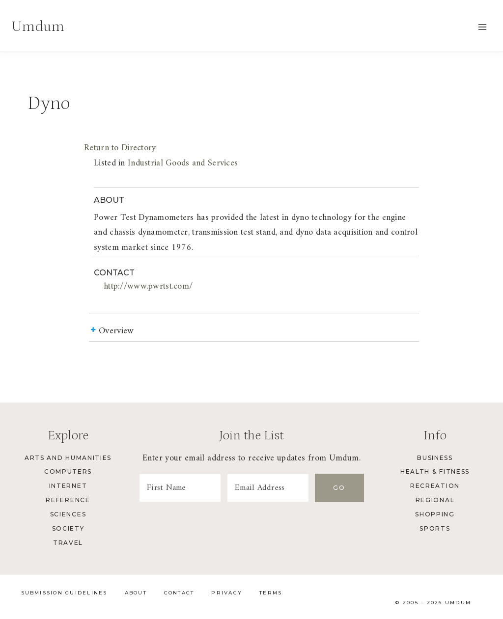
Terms (270, 593)
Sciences (68, 514)
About (136, 593)
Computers (68, 471)
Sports (434, 528)
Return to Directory (120, 148)
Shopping (434, 514)
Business (434, 457)
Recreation (435, 485)
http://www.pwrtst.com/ (148, 286)
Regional (435, 500)
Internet (68, 485)
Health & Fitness (435, 471)
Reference (68, 500)
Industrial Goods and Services (183, 163)
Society (68, 528)
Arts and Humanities (68, 457)
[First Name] (180, 488)
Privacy (226, 593)
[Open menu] (482, 26)
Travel (68, 542)
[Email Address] (268, 488)
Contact (179, 593)
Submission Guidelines (64, 593)
